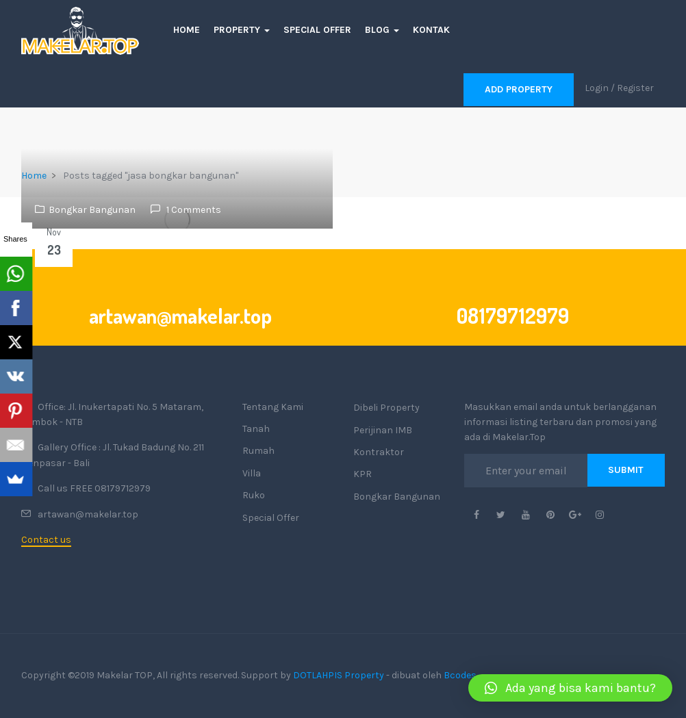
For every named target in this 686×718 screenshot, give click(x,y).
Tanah (256, 429)
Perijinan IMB (382, 430)
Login (597, 88)
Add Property (518, 89)
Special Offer (317, 30)
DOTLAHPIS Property (338, 675)
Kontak (431, 30)
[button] (570, 688)
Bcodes (460, 675)
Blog (382, 30)
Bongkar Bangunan (92, 210)
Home (186, 30)
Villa (251, 473)
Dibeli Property (386, 407)
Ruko (253, 495)
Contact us (46, 540)
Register (635, 88)
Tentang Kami (272, 407)
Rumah (258, 451)
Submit (626, 470)
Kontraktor (378, 452)
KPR (362, 474)
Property (242, 30)
